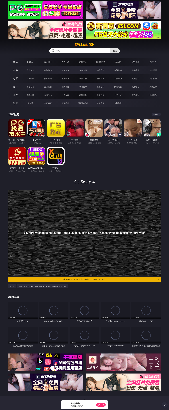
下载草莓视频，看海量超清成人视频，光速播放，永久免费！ (111, 279)
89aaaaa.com (84, 44)
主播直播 (135, 70)
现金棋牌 (135, 62)
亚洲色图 (48, 86)
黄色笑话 (135, 95)
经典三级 (118, 78)
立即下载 (101, 405)
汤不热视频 (83, 103)
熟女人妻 (100, 70)
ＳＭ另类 (153, 70)
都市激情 (30, 95)
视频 (15, 70)
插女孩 (30, 103)
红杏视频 (100, 103)
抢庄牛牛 (153, 62)
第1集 (12, 286)
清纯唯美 (118, 86)
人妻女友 (65, 95)
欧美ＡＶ (65, 70)
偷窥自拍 (30, 86)
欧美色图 (65, 86)
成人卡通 (65, 78)
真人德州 (48, 62)
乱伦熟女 (135, 78)
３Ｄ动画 (83, 70)
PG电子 (30, 62)
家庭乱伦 (48, 95)
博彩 (15, 62)
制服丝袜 (100, 78)
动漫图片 (83, 86)
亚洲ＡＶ (30, 70)
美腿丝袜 (100, 86)
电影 (15, 78)
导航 (15, 103)
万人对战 (65, 62)
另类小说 (118, 95)
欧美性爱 (83, 78)
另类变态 (153, 78)
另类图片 (153, 86)
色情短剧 (118, 103)
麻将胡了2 (100, 62)
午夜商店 (48, 103)
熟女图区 (135, 86)
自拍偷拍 (48, 70)
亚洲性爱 (30, 78)
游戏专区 (83, 62)
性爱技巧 (153, 95)
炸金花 (118, 62)
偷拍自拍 (48, 78)
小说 (15, 95)
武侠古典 (83, 95)
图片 (15, 86)
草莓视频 (65, 103)
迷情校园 (100, 95)
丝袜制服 (118, 70)
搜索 (115, 50)
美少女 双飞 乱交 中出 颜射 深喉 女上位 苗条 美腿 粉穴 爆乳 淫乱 (42, 286)
